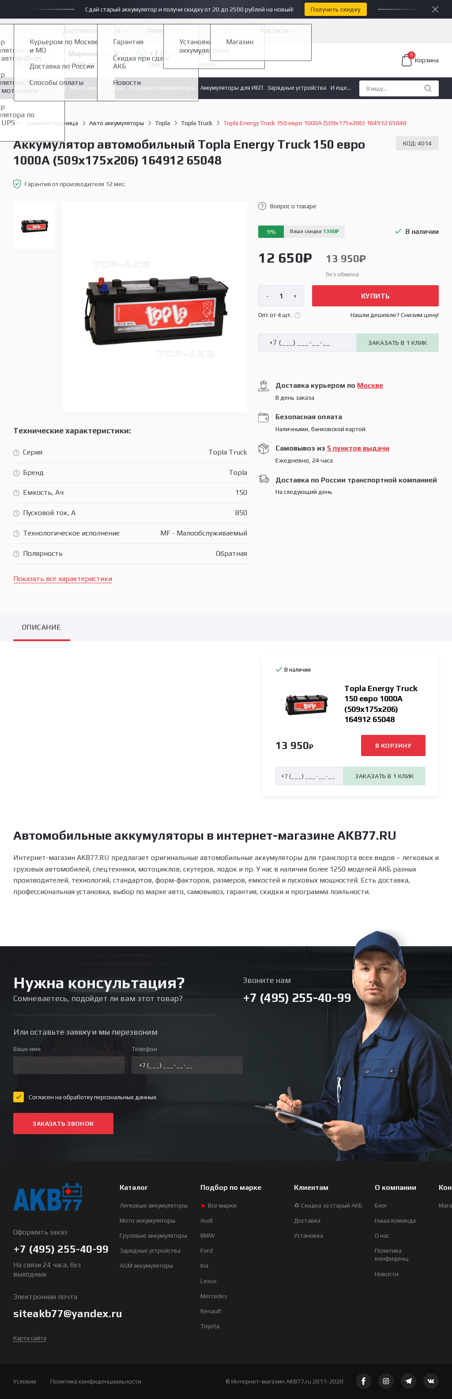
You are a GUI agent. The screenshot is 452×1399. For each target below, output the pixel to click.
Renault (211, 1311)
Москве (370, 385)
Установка (308, 1235)
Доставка (307, 1220)
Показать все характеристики (62, 578)
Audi (206, 1220)
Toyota (209, 1326)
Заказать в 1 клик (397, 342)
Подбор (24, 30)
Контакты (274, 30)
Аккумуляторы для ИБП (231, 87)
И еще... (341, 87)
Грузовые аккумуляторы (153, 1235)
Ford (206, 1250)
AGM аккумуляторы (146, 1265)
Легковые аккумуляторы (154, 1205)
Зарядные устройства (296, 87)
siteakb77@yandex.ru (67, 1313)
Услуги (223, 30)
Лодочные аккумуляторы (162, 87)
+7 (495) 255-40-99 (176, 54)
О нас (382, 1235)
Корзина (420, 60)
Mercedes (213, 1296)
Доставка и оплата (91, 30)
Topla (162, 122)
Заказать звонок (63, 1123)
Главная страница (45, 122)
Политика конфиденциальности (95, 1381)
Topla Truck (196, 122)
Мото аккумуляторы (97, 87)
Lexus (208, 1280)
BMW (207, 1235)
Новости (387, 1273)
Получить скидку (335, 9)
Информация (167, 30)
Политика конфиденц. (392, 1254)
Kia (204, 1265)
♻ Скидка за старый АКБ (328, 1205)
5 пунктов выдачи (358, 448)
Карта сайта (29, 1338)
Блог (381, 1205)
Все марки (218, 1205)
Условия (24, 1381)
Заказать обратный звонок (182, 64)
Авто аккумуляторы (39, 87)
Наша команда (395, 1220)
